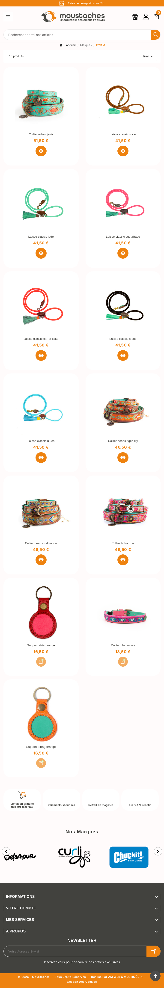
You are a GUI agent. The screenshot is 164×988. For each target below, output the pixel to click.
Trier (148, 56)
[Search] (155, 34)
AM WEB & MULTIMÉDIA (125, 977)
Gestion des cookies (82, 981)
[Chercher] (77, 35)
